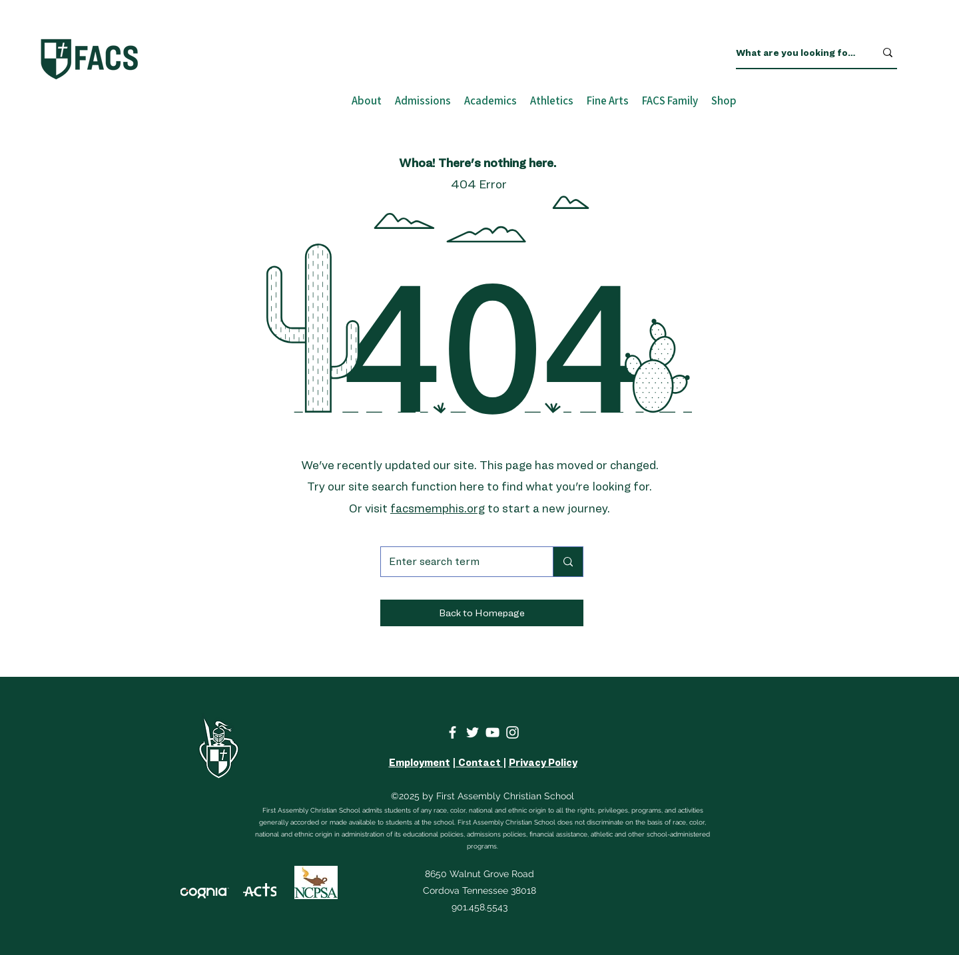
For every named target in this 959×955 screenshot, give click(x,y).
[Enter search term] (457, 561)
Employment (419, 763)
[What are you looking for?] (795, 52)
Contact (479, 763)
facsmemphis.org (437, 508)
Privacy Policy (543, 763)
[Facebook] (452, 732)
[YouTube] (492, 732)
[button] (481, 613)
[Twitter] (472, 732)
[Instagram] (512, 732)
